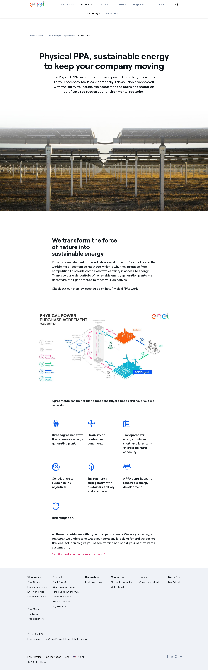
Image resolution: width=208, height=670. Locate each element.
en (162, 4)
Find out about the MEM (66, 591)
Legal (67, 656)
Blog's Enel (139, 4)
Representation (61, 601)
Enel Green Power (95, 582)
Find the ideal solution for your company (77, 567)
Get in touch (118, 586)
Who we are (67, 4)
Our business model (64, 586)
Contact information (122, 582)
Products (86, 4)
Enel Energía (93, 13)
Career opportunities (150, 582)
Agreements (59, 606)
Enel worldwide (35, 591)
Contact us (105, 4)
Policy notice (34, 656)
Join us (122, 4)
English (81, 656)
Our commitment (36, 596)
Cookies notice (52, 656)
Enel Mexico (34, 609)
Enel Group (33, 582)
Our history (33, 613)
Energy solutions (62, 596)
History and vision (37, 586)
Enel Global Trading (76, 639)
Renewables (112, 13)
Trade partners (35, 618)
